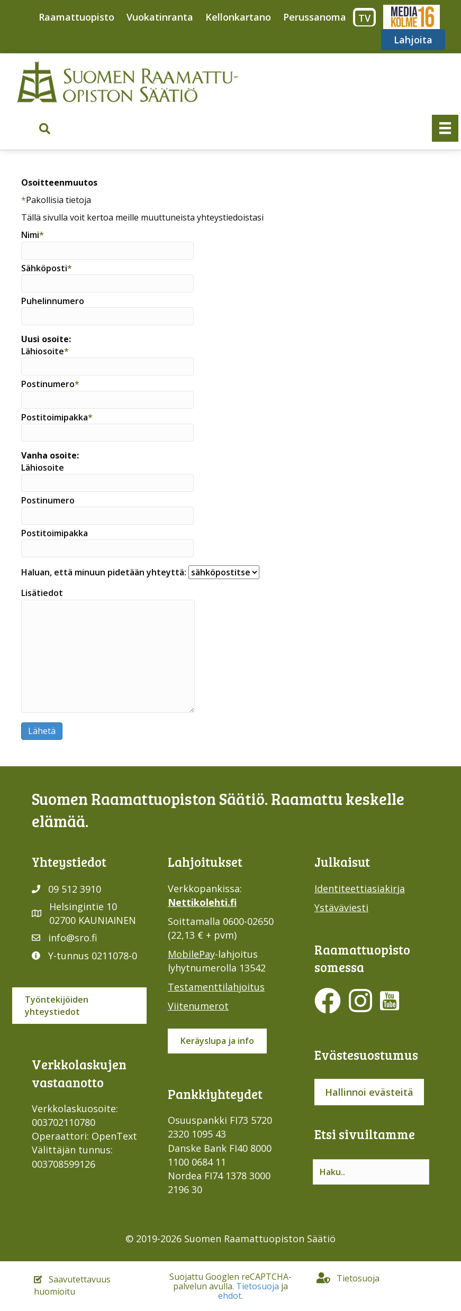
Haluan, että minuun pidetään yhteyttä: (140, 572)
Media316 (410, 17)
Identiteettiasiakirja (359, 888)
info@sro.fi (72, 937)
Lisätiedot (108, 649)
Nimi (107, 244)
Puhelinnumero (107, 310)
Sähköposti (107, 277)
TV (364, 18)
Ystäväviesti (341, 907)
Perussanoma (314, 17)
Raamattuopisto (76, 17)
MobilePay (191, 954)
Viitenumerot (198, 1006)
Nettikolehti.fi (202, 902)
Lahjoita (413, 39)
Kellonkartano (238, 17)
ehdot (229, 1295)
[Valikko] (445, 128)
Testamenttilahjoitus (216, 986)
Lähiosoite (107, 360)
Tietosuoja (257, 1286)
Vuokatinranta (159, 17)
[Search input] (371, 1172)
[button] (44, 129)
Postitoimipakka (107, 426)
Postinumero (107, 393)
